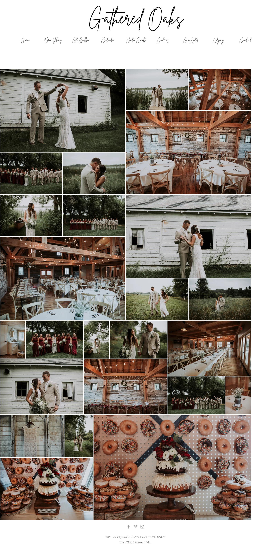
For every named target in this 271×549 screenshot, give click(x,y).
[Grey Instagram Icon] (142, 526)
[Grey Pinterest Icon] (135, 526)
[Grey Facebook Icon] (128, 526)
